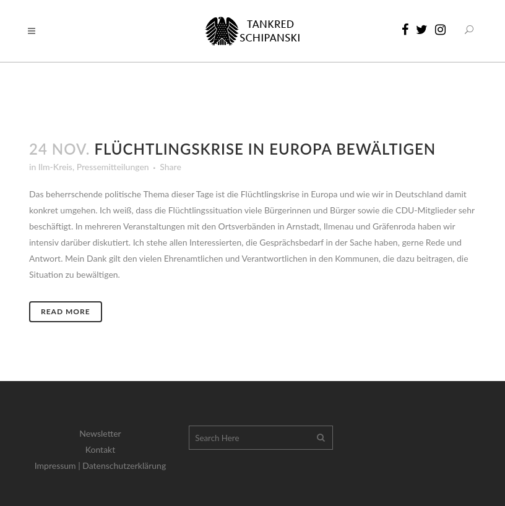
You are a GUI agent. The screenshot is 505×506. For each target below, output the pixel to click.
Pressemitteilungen (113, 166)
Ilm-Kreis (55, 166)
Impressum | (59, 465)
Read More (65, 311)
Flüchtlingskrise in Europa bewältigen (265, 149)
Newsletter (100, 433)
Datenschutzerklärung (124, 465)
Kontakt (100, 449)
